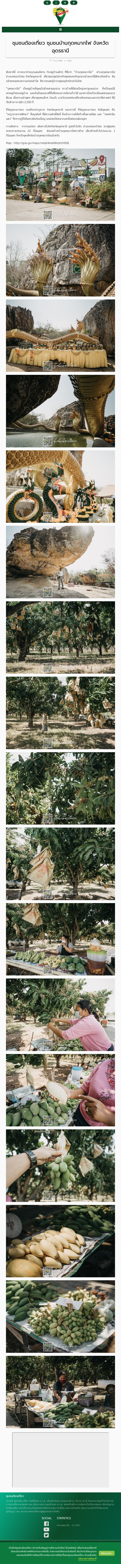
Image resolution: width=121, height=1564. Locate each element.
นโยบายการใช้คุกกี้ (87, 1558)
